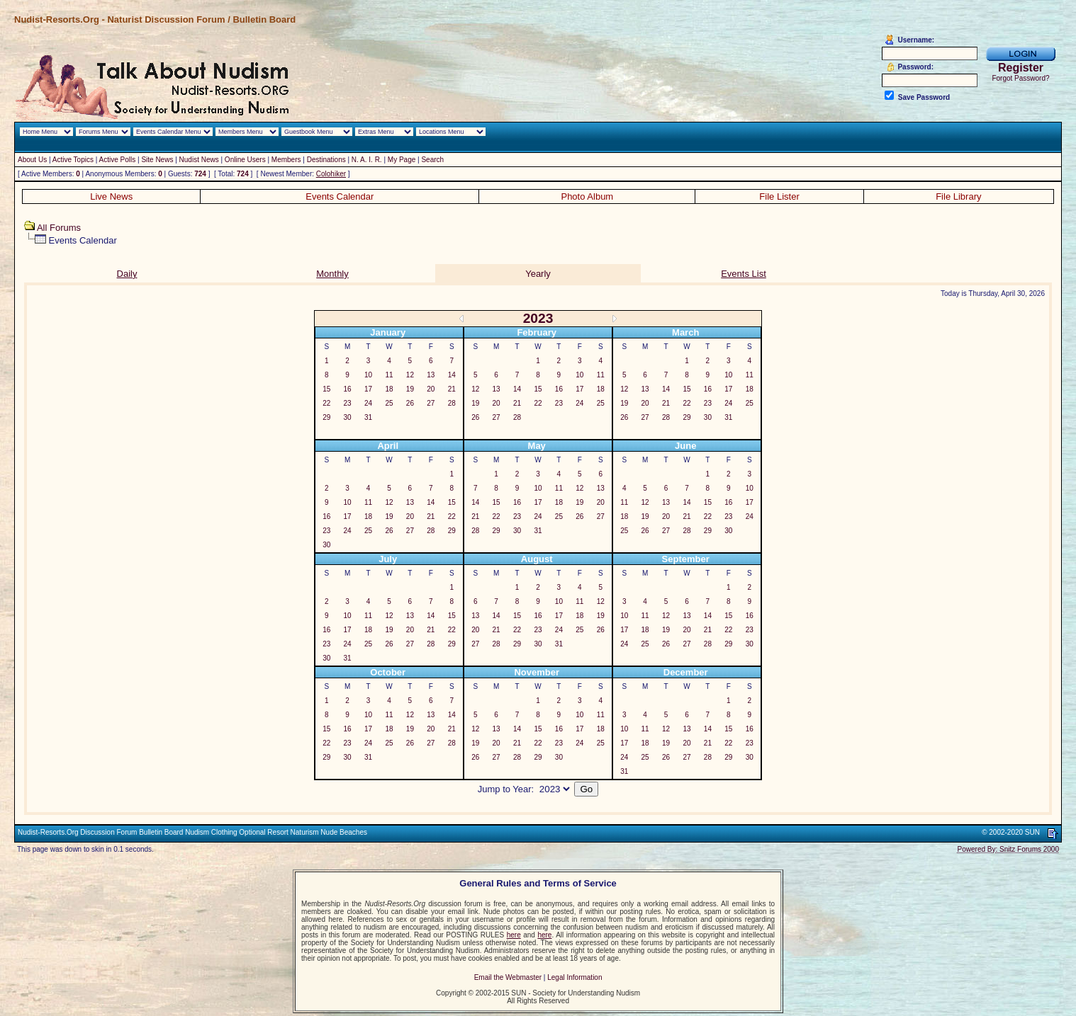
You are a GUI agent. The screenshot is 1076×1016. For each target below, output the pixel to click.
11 (389, 375)
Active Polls (117, 160)
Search (432, 160)
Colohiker (331, 174)
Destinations (326, 160)
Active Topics (73, 160)
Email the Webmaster (508, 977)
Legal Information (574, 977)
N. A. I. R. (367, 160)
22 (326, 403)
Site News (157, 160)
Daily (127, 273)
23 (348, 403)
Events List (743, 273)
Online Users (245, 160)
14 (452, 375)
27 (431, 403)
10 (368, 375)
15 (326, 389)
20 (431, 389)
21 (452, 389)
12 (410, 375)
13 (431, 375)
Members (286, 160)
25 (389, 403)
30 (348, 417)
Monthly (332, 273)
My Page (401, 160)
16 (348, 389)
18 (389, 389)
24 (368, 403)
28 (452, 403)
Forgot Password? (1020, 78)
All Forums (59, 227)
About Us (32, 160)
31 (368, 417)
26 (410, 403)
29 (326, 417)
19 (410, 389)
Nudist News (199, 160)
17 (368, 389)
